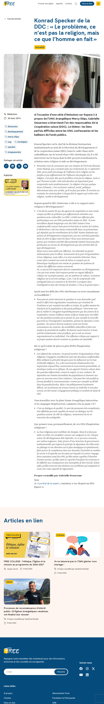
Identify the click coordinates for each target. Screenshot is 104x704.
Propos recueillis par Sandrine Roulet (73, 569)
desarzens (13, 126)
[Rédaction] (5, 114)
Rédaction (12, 114)
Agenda (59, 4)
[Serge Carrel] (5, 568)
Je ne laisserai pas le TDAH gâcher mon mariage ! (74, 563)
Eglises (9, 582)
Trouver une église (46, 4)
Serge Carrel (12, 569)
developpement (15, 131)
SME (54, 702)
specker (11, 147)
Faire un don (9, 702)
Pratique (60, 535)
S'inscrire (60, 671)
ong (9, 142)
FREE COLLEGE (12, 535)
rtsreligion (22, 142)
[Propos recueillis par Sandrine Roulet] (55, 568)
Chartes (7, 697)
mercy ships (13, 137)
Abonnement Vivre (61, 693)
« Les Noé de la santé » (48, 483)
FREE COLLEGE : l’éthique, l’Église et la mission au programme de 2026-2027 (26, 563)
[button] (98, 4)
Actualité (39, 47)
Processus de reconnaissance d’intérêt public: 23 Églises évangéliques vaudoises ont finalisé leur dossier (26, 611)
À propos (8, 693)
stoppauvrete (14, 152)
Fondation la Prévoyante (63, 697)
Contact (69, 4)
